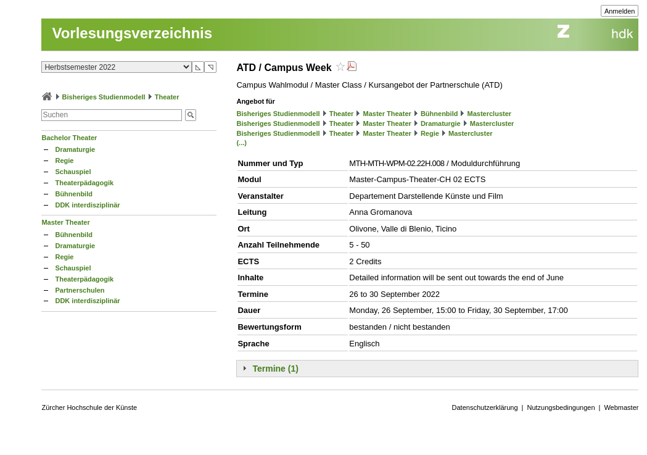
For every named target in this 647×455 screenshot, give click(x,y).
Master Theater (65, 222)
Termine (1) (275, 369)
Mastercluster (490, 113)
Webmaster (621, 407)
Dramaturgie (75, 149)
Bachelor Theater (69, 137)
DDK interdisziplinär (87, 205)
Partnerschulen (79, 290)
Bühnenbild (74, 194)
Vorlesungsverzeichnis (132, 33)
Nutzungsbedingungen (561, 407)
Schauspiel (73, 171)
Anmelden (619, 11)
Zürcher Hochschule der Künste (89, 407)
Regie (64, 160)
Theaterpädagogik (84, 182)
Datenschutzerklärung (485, 407)
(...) (241, 142)
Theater (167, 97)
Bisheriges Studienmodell (104, 97)
